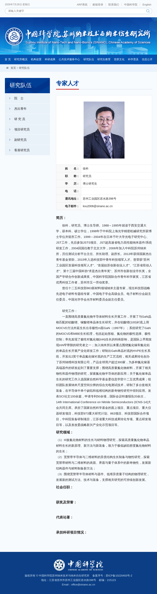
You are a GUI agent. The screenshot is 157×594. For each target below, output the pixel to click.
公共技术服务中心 (69, 59)
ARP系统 (82, 4)
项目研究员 (17, 129)
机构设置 (36, 59)
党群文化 (119, 59)
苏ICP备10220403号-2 (119, 575)
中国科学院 (130, 4)
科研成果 (50, 59)
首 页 (8, 59)
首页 (13, 67)
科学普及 (133, 59)
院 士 (14, 98)
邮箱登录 (98, 4)
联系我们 (113, 4)
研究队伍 (88, 59)
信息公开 (147, 59)
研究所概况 (20, 59)
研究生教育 (104, 59)
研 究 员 (15, 119)
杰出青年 (16, 109)
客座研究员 (17, 150)
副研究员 (16, 140)
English (146, 4)
